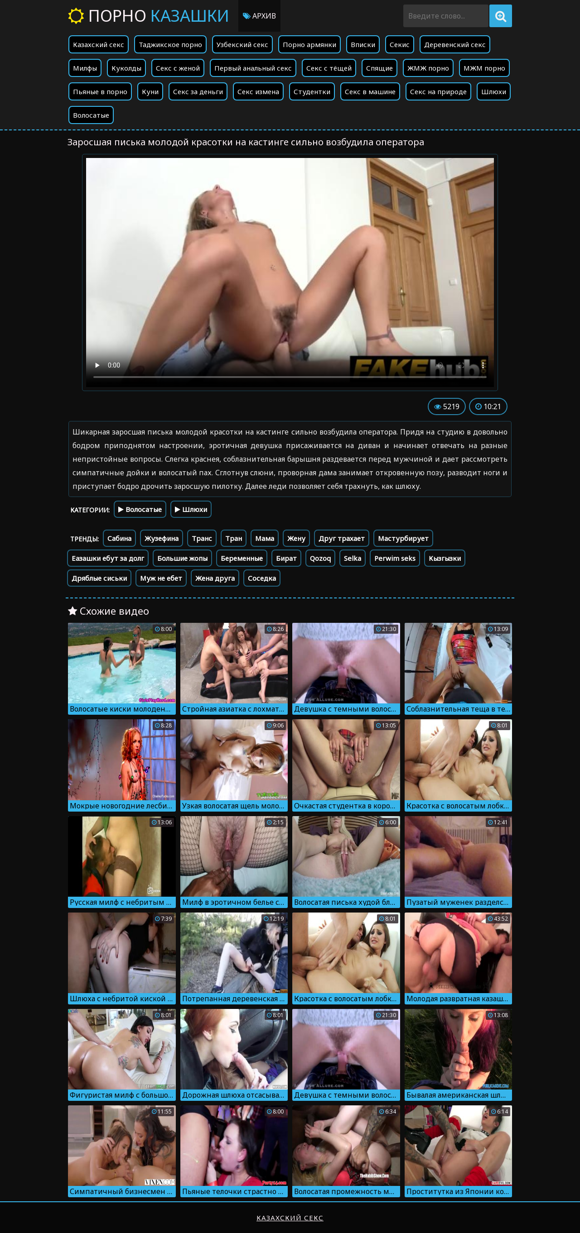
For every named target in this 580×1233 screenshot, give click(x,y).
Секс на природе (438, 91)
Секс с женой (178, 67)
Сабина (119, 538)
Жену (296, 538)
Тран (233, 538)
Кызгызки (445, 558)
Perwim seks (395, 558)
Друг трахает (342, 538)
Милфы (85, 67)
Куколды (126, 67)
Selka (352, 558)
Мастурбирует (403, 538)
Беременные (242, 558)
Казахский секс (98, 44)
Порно (148, 16)
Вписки (363, 44)
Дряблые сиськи (99, 578)
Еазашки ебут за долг (108, 558)
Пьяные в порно (100, 91)
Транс (202, 538)
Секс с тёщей (329, 67)
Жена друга (215, 578)
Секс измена (258, 91)
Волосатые (91, 114)
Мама (264, 538)
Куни (150, 91)
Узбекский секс (242, 44)
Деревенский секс (455, 44)
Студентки (312, 91)
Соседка (262, 578)
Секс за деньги (198, 91)
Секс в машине (370, 91)
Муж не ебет (161, 578)
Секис (400, 44)
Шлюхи (493, 91)
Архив (259, 16)
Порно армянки (309, 44)
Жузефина (162, 538)
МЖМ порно (484, 67)
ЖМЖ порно (428, 67)
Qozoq (320, 558)
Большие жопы (182, 558)
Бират (286, 558)
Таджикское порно (170, 44)
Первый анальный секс (253, 67)
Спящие (379, 67)
